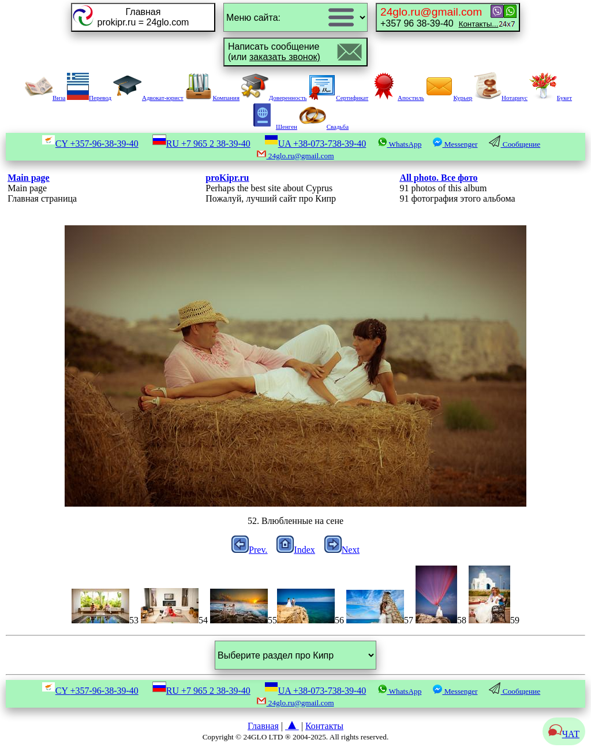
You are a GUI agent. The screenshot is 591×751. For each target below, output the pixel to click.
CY (90, 143)
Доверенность (274, 97)
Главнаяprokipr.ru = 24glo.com (143, 17)
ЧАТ (563, 734)
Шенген (272, 126)
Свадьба (324, 126)
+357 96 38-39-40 (439, 17)
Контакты (324, 726)
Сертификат (338, 97)
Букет (550, 97)
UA (315, 143)
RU (201, 143)
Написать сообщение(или (274, 52)
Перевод (89, 97)
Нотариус (501, 97)
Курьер (448, 97)
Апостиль (397, 97)
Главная (263, 726)
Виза (45, 97)
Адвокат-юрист (148, 97)
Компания (212, 97)
